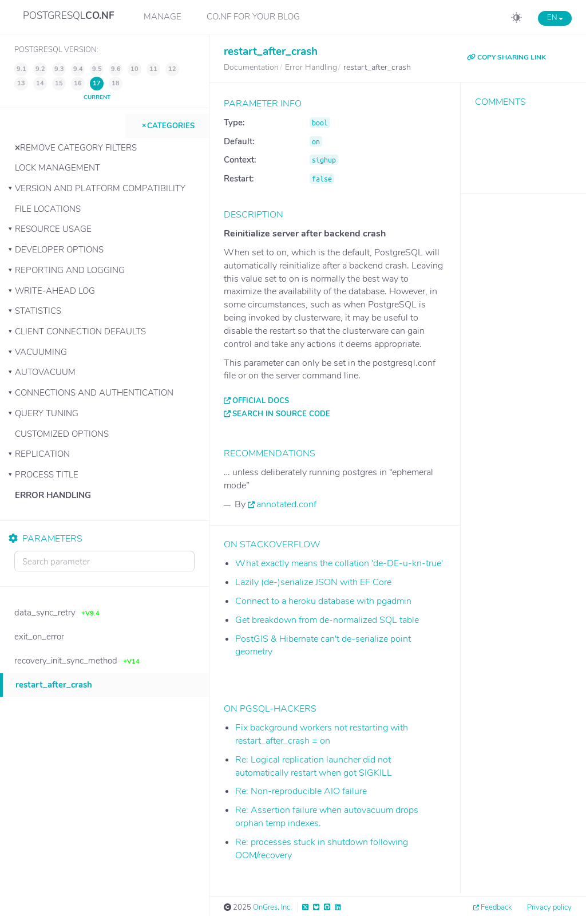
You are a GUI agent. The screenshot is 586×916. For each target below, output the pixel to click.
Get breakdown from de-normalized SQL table (327, 620)
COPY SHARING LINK (506, 57)
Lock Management (57, 167)
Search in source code (281, 414)
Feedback (496, 907)
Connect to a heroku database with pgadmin (323, 601)
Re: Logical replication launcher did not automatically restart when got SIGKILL (313, 766)
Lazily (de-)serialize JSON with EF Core (313, 582)
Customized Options (62, 434)
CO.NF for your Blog (253, 16)
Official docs (260, 401)
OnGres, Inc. (272, 907)
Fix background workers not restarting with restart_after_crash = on (321, 734)
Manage (162, 16)
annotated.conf (286, 504)
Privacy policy (549, 907)
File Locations (48, 209)
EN (555, 18)
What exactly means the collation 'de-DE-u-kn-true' (339, 563)
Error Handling (53, 495)
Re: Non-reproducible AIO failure (301, 791)
